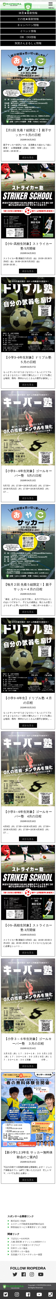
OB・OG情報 (28, 37)
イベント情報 (28, 31)
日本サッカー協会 (19, 1248)
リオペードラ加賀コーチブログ (25, 1245)
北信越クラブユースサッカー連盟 (26, 1254)
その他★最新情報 (28, 19)
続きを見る (28, 157)
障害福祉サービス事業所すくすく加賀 (28, 1227)
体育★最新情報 (28, 13)
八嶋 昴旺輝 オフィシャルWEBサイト (29, 1242)
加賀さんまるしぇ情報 (28, 43)
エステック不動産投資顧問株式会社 (27, 1224)
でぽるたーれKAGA (20, 1238)
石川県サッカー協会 (20, 1251)
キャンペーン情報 (28, 25)
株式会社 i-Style (18, 1221)
